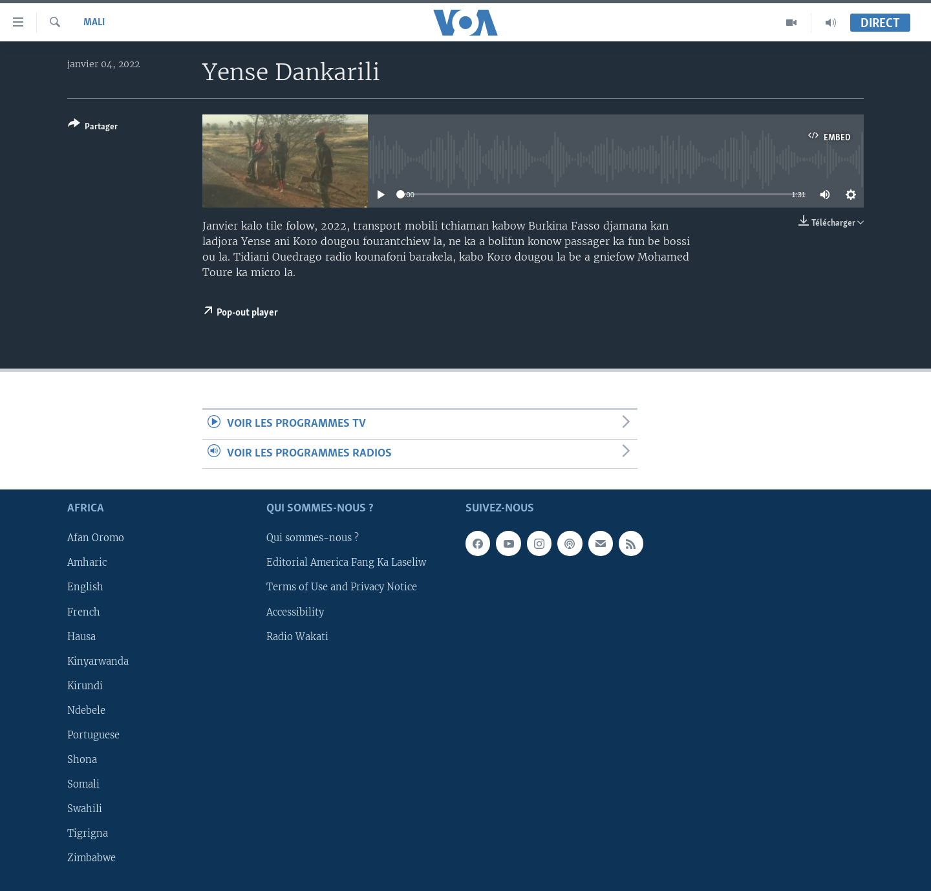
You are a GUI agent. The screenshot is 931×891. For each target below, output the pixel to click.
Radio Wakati (297, 637)
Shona (82, 760)
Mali (94, 22)
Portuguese (93, 735)
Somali (83, 784)
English (85, 587)
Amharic (87, 562)
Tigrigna (87, 833)
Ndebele (86, 710)
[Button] (93, 127)
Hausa (81, 637)
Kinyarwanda (98, 661)
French (83, 611)
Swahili (84, 809)
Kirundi (85, 686)
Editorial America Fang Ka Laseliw (346, 562)
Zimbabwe (91, 858)
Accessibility (295, 611)
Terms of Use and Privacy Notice (341, 587)
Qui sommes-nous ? (312, 538)
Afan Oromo (95, 538)
